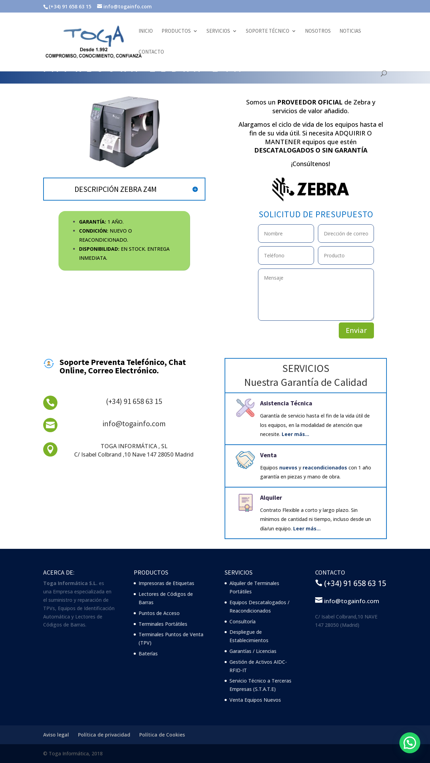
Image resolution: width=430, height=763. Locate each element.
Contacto (151, 52)
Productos (176, 31)
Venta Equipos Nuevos (255, 699)
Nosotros (318, 31)
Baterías (148, 653)
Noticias (350, 31)
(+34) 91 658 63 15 (134, 401)
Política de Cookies (162, 734)
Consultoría (242, 621)
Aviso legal (56, 734)
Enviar (356, 330)
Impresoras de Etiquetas (166, 583)
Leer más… (295, 434)
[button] (409, 742)
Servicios (218, 31)
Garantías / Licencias (252, 651)
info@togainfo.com (134, 423)
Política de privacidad (104, 734)
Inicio (146, 31)
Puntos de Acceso (159, 613)
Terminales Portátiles (163, 624)
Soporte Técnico (267, 31)
